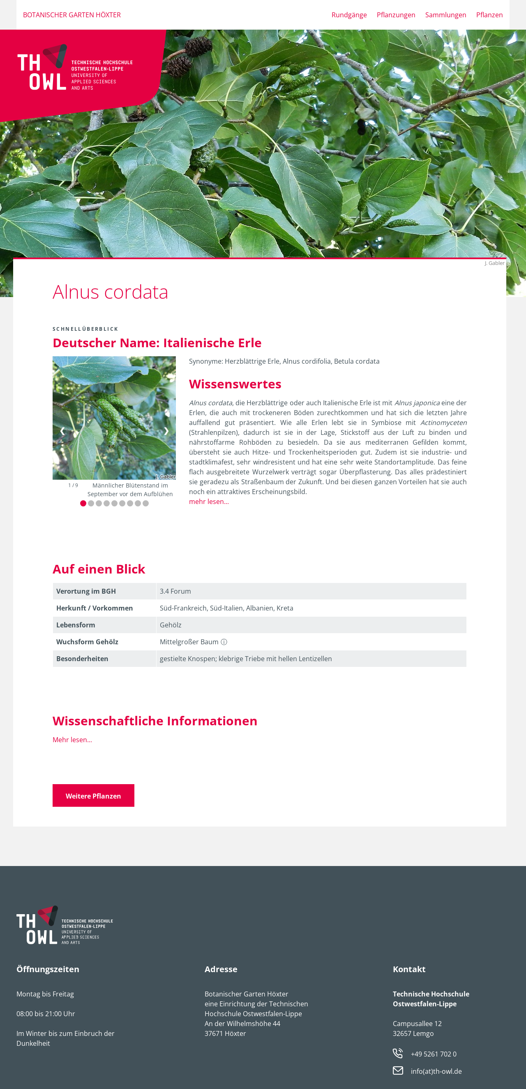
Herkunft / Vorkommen (94, 608)
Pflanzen (489, 14)
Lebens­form (75, 624)
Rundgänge (349, 14)
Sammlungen (445, 14)
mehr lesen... (209, 501)
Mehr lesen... (72, 739)
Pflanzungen (396, 14)
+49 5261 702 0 (434, 1054)
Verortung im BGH (86, 591)
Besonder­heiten (82, 658)
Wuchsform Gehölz (87, 641)
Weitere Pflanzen (93, 796)
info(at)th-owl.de (436, 1071)
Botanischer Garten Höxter (72, 14)
